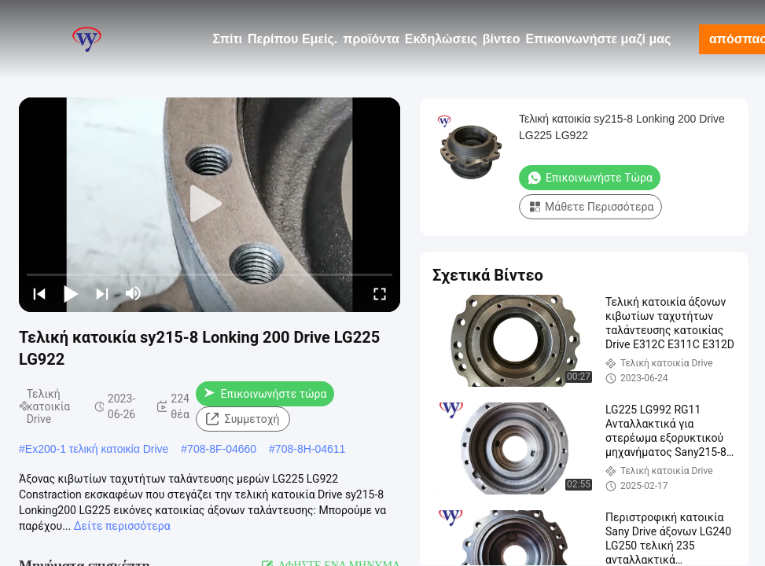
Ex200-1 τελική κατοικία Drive (97, 449)
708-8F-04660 (221, 449)
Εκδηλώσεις (441, 39)
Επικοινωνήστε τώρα (265, 394)
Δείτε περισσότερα (122, 526)
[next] (102, 293)
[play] (210, 204)
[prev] (39, 293)
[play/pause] (70, 293)
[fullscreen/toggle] (379, 293)
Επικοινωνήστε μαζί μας (598, 39)
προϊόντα (371, 39)
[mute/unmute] (133, 293)
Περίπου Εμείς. (292, 39)
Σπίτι (227, 39)
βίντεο (501, 39)
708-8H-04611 (310, 449)
